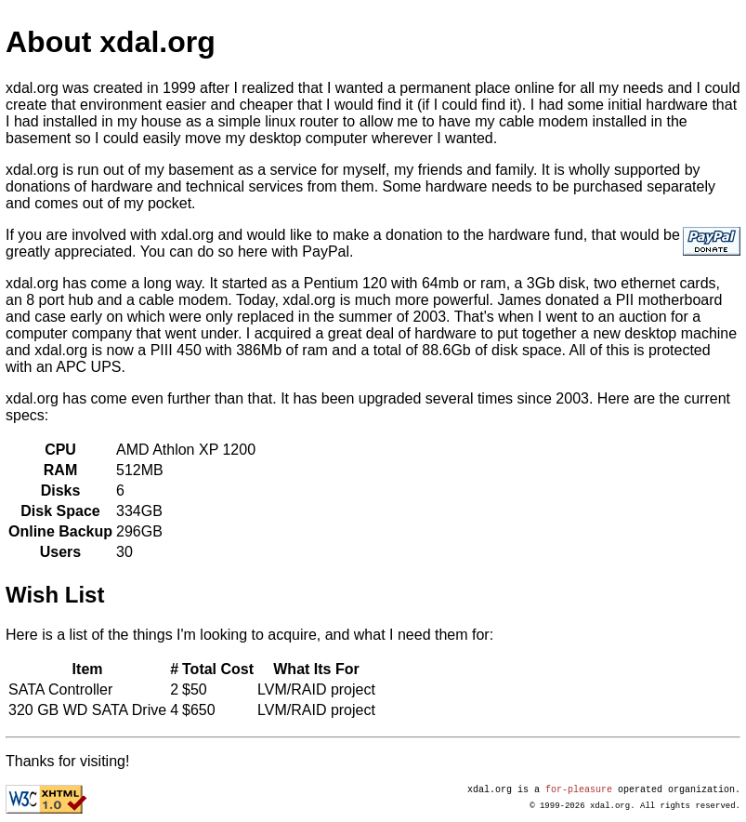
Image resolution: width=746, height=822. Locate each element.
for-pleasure (578, 791)
